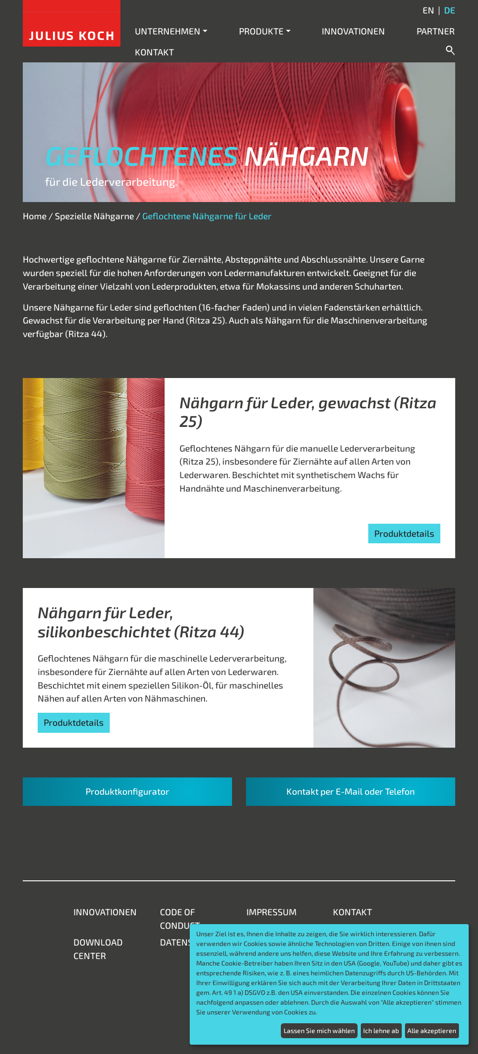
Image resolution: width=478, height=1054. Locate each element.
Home (34, 215)
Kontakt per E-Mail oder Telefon (350, 791)
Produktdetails (404, 533)
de (449, 10)
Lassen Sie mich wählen (319, 1030)
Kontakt (154, 52)
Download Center (98, 949)
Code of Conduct (180, 918)
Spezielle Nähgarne (94, 215)
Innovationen (353, 31)
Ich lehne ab (381, 1030)
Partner (436, 31)
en (428, 10)
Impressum (271, 911)
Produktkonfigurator (127, 791)
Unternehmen (167, 31)
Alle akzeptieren (431, 1030)
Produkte (261, 31)
